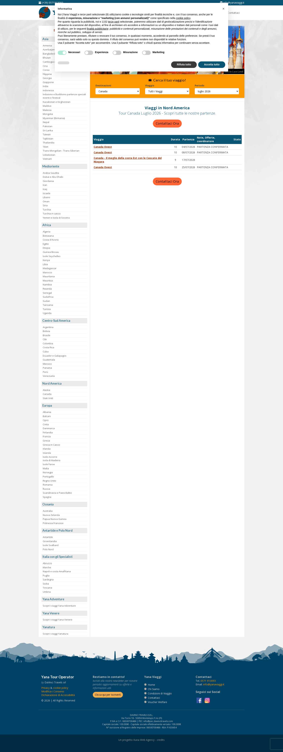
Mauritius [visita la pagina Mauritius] (48, 280)
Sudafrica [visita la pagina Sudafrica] (48, 296)
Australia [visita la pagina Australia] (48, 510)
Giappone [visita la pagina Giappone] (48, 82)
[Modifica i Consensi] (52, 691)
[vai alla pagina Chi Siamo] (154, 689)
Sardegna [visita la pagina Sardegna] (48, 579)
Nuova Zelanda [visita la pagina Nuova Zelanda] (51, 515)
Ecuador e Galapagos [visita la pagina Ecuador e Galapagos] (54, 355)
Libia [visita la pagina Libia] (45, 264)
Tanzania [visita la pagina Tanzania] (48, 305)
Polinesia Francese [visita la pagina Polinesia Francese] (53, 523)
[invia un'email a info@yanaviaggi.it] (213, 684)
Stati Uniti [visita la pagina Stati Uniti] (48, 398)
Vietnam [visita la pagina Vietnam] (47, 158)
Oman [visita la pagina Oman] (46, 201)
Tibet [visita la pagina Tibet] (45, 146)
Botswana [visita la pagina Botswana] (48, 235)
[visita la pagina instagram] (207, 700)
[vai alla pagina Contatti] (233, 12)
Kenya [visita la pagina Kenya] (46, 260)
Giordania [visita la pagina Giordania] (48, 181)
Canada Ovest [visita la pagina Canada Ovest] (103, 146)
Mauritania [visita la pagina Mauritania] (49, 276)
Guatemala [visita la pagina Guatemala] (49, 359)
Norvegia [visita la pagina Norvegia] (48, 472)
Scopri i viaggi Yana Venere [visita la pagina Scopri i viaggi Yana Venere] (57, 619)
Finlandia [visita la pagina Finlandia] (48, 432)
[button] (223, 9)
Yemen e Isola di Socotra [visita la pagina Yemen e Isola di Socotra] (56, 217)
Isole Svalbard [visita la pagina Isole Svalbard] (50, 545)
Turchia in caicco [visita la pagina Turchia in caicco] (52, 213)
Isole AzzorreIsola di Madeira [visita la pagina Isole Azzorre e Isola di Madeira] (51, 458)
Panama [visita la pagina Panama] (47, 367)
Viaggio (149, 85)
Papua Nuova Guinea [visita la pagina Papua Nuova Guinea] (54, 519)
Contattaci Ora (167, 123)
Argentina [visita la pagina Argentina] (48, 327)
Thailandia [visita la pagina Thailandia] (48, 142)
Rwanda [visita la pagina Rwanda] (47, 288)
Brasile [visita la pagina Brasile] (46, 335)
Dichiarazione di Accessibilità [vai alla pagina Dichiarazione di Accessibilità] (58, 695)
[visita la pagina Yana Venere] (64, 613)
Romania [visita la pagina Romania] (48, 484)
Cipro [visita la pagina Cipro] (46, 420)
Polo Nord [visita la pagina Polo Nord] (48, 549)
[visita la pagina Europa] (64, 405)
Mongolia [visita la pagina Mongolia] (48, 114)
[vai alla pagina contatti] (154, 697)
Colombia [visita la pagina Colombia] (48, 343)
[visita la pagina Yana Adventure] (64, 599)
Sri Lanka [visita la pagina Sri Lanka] (48, 130)
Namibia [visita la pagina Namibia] (47, 284)
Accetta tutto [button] (211, 64)
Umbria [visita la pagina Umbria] (47, 591)
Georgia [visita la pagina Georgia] (47, 78)
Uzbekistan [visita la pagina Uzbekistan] (49, 154)
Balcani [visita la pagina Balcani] (47, 416)
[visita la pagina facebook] (200, 700)
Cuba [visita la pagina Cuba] (46, 351)
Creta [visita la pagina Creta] (46, 424)
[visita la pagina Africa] (64, 225)
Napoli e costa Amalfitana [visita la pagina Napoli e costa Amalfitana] (57, 571)
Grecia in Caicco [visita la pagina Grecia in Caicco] (51, 444)
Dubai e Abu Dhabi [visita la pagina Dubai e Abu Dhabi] (53, 176)
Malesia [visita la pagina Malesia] (47, 110)
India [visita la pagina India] (45, 86)
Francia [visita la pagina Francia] (47, 436)
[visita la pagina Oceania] (64, 504)
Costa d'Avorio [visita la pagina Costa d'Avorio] (51, 239)
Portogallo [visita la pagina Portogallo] (48, 476)
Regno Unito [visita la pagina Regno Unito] (49, 480)
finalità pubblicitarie (97, 28)
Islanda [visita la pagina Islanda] (47, 452)
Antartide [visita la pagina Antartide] (48, 537)
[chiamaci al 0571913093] (208, 680)
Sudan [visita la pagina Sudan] (46, 301)
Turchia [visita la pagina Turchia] (47, 209)
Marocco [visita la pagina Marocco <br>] (47, 272)
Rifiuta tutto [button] (184, 64)
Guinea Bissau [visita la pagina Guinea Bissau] (51, 252)
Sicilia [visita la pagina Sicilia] (46, 583)
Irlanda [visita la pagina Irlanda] (47, 448)
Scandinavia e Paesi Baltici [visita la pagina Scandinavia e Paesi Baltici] (57, 492)
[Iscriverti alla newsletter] (108, 695)
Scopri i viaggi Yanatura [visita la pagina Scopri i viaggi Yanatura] (55, 633)
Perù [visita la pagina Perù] (45, 372)
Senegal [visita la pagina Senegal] (47, 292)
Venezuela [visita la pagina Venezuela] (49, 376)
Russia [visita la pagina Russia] (46, 488)
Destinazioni (103, 85)
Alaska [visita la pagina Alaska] (46, 390)
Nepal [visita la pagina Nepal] (46, 122)
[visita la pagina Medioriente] (64, 166)
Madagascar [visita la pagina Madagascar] (49, 268)
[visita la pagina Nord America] (64, 383)
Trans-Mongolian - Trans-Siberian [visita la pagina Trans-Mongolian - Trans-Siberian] (61, 150)
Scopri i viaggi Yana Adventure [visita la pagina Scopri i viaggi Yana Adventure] (59, 605)
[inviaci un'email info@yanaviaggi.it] (232, 2)
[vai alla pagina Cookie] (60, 687)
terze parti (113, 21)
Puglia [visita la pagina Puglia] (46, 575)
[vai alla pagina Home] (151, 684)
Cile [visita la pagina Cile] (45, 339)
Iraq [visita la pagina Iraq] (45, 189)
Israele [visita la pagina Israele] (46, 193)
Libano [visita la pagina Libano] (46, 197)
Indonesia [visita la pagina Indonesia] (48, 90)
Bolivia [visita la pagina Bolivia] (46, 331)
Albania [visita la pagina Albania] (47, 412)
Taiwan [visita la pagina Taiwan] (47, 134)
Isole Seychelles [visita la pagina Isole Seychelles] (51, 256)
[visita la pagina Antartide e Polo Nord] (64, 530)
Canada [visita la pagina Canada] (47, 394)
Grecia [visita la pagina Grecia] (46, 440)
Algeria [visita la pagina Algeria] (46, 231)
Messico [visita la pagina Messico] (47, 363)
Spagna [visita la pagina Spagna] (47, 497)
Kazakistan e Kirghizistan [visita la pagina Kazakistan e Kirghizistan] (56, 102)
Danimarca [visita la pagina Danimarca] (49, 428)
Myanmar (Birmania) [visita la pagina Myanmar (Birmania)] (54, 118)
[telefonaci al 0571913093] (51, 2)
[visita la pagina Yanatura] (64, 627)
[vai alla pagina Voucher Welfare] (157, 702)
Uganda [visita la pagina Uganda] (47, 313)
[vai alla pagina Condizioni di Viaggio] (160, 693)
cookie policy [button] (183, 18)
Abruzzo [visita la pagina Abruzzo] (47, 563)
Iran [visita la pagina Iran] (45, 185)
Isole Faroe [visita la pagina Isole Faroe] (49, 464)
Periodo (199, 85)
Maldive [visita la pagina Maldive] (47, 105)
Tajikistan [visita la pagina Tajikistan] (48, 138)
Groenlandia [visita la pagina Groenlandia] (50, 541)
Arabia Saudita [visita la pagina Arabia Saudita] (51, 172)
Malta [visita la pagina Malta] (46, 468)
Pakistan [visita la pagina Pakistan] (47, 126)
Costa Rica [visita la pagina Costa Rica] (48, 347)
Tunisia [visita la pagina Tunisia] (47, 309)
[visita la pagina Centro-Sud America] (64, 320)
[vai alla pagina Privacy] (45, 687)
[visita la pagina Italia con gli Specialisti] (64, 556)
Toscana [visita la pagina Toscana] (47, 587)
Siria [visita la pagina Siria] (45, 205)
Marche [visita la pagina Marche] (47, 567)
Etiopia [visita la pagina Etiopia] (46, 247)
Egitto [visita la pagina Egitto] (46, 243)
